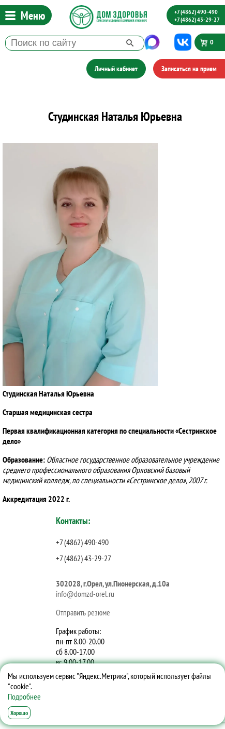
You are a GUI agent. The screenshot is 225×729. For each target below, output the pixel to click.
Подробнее (24, 696)
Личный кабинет (116, 68)
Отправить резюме (83, 612)
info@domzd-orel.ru (85, 594)
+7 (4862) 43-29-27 (197, 19)
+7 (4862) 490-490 (196, 11)
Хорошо (19, 713)
